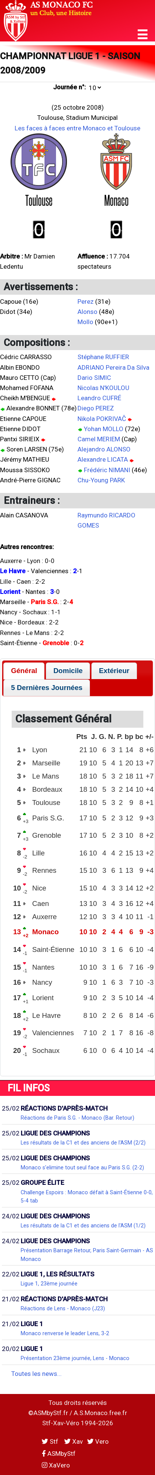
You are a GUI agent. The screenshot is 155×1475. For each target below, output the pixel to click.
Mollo (85, 322)
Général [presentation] (24, 671)
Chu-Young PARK (101, 480)
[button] (142, 34)
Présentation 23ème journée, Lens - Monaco (75, 1358)
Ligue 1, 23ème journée (49, 1284)
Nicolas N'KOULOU (103, 388)
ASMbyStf (59, 1453)
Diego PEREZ (96, 408)
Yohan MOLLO (103, 429)
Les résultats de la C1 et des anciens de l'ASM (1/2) (83, 1226)
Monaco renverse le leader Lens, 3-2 (65, 1333)
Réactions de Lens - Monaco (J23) (63, 1308)
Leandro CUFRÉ (99, 398)
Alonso (87, 311)
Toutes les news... (36, 1373)
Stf (51, 1441)
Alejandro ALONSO (104, 449)
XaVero (56, 1465)
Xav (73, 1441)
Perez (86, 301)
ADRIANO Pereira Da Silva (113, 367)
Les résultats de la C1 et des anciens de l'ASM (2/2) (83, 1143)
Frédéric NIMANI (107, 470)
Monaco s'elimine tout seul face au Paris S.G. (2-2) (82, 1167)
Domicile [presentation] (68, 671)
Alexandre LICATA (103, 459)
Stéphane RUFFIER (103, 357)
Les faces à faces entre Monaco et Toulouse (77, 128)
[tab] (23, 671)
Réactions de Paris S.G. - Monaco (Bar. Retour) (77, 1118)
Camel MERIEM (99, 439)
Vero (98, 1441)
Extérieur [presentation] (114, 671)
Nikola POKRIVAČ (102, 418)
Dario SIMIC (94, 377)
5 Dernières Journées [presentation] (46, 688)
